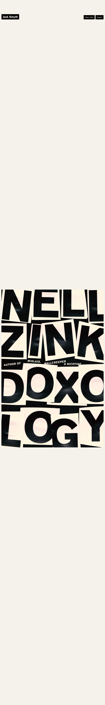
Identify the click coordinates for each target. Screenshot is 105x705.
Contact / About (89, 17)
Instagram (99, 17)
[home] (10, 16)
